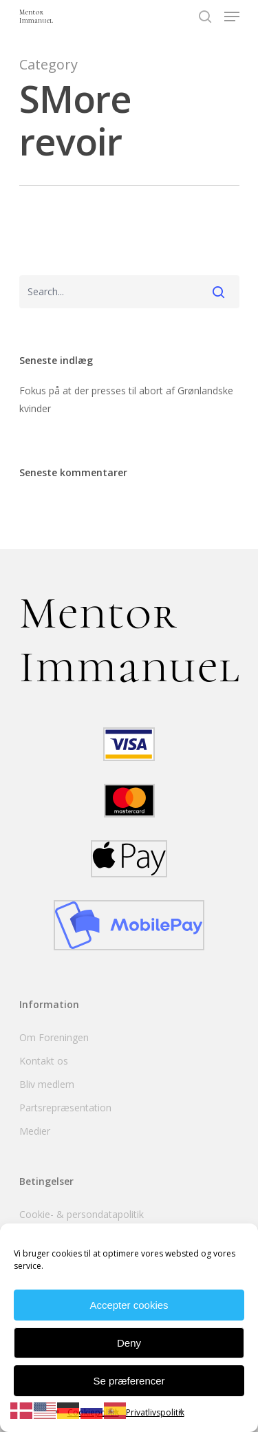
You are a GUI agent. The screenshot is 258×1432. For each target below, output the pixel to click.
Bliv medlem (46, 1084)
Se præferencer (128, 1381)
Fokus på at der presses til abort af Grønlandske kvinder (126, 399)
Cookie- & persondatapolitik (81, 1214)
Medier (34, 1130)
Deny (129, 1343)
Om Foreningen (54, 1037)
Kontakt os (43, 1060)
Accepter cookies (128, 1305)
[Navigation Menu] (231, 16)
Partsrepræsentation (65, 1107)
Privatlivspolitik (155, 1412)
